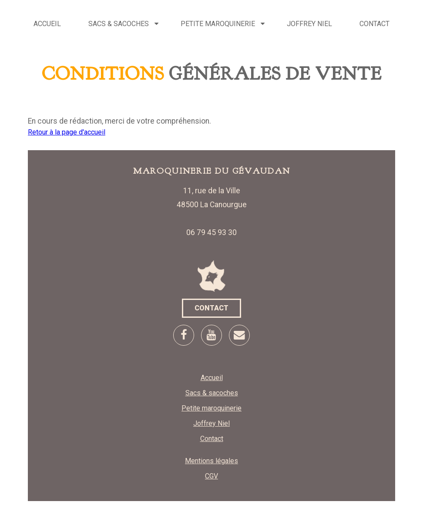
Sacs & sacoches (118, 24)
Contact (374, 24)
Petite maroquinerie (218, 24)
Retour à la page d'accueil (66, 132)
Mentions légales (211, 461)
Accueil (47, 24)
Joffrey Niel (309, 24)
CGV (211, 476)
